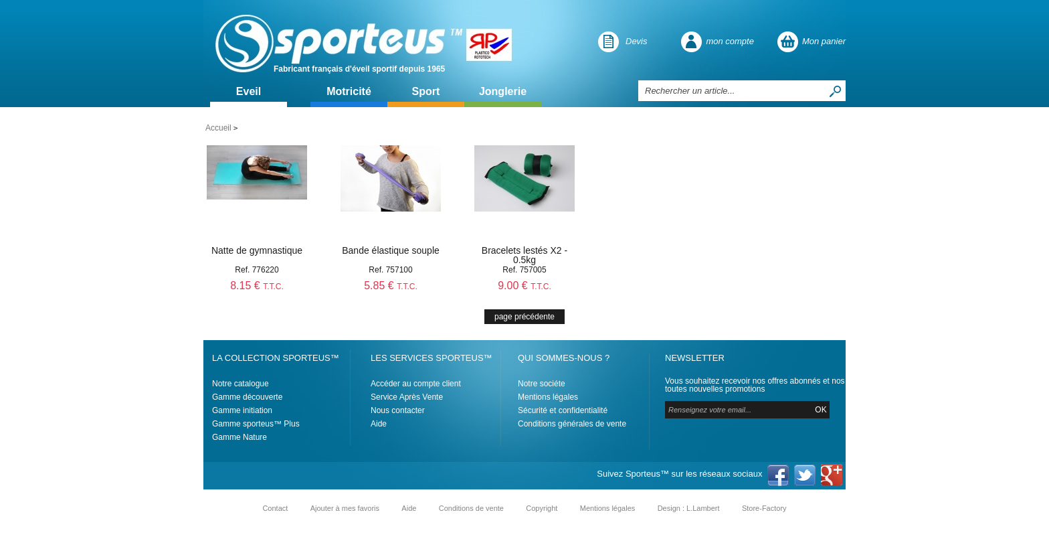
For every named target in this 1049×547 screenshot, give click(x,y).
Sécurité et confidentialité (562, 410)
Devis (637, 41)
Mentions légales (548, 397)
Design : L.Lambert (689, 508)
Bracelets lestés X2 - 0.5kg (524, 255)
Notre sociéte (541, 383)
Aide (379, 423)
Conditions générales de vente (572, 423)
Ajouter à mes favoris (344, 508)
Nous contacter (398, 410)
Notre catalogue (240, 383)
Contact (275, 508)
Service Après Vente (407, 397)
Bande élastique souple (391, 250)
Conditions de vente (471, 508)
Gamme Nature (239, 437)
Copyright (541, 508)
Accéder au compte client (416, 383)
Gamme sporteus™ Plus (256, 423)
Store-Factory (764, 508)
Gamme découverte (247, 397)
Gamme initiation (242, 410)
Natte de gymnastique (256, 250)
